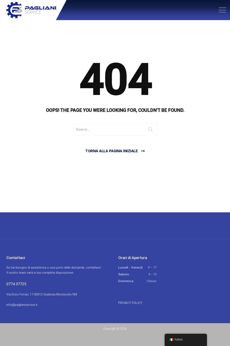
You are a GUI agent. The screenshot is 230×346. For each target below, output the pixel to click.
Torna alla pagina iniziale (111, 151)
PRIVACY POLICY (130, 303)
